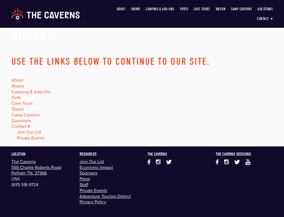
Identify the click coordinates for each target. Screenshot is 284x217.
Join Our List (29, 132)
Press (85, 179)
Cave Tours (202, 9)
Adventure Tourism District (105, 196)
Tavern (220, 9)
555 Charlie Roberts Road (36, 167)
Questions (265, 9)
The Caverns (23, 161)
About (121, 9)
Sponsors (88, 173)
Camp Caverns (241, 9)
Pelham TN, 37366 (29, 173)
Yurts (184, 9)
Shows (135, 9)
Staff (84, 184)
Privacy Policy (93, 202)
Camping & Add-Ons (160, 9)
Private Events (30, 138)
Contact (265, 18)
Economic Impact (96, 167)
